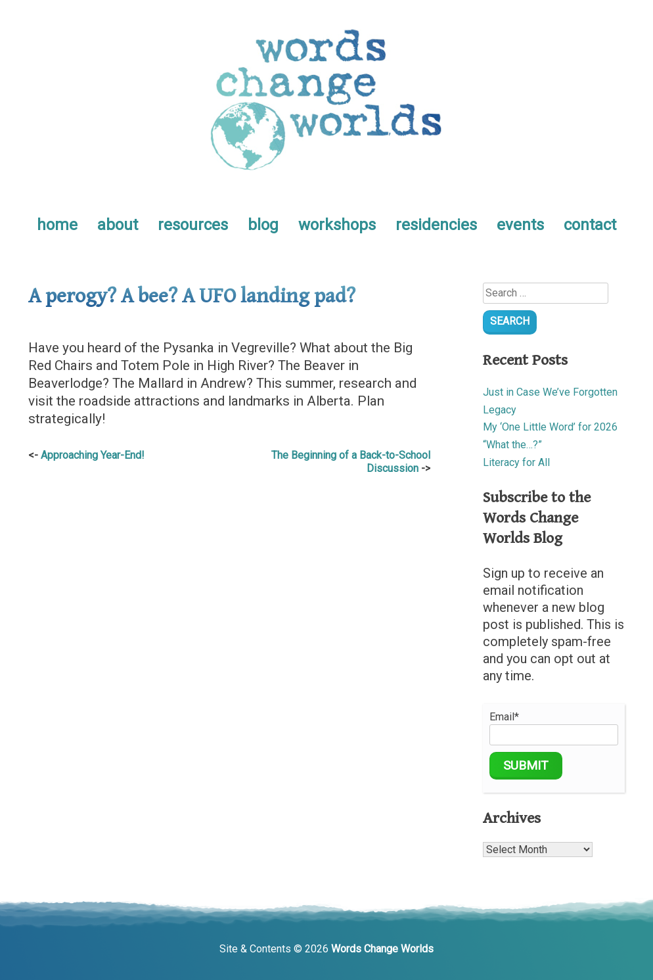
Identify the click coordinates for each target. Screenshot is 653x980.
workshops (337, 225)
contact (590, 225)
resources (193, 225)
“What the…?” (512, 444)
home (57, 225)
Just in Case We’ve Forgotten (550, 392)
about (117, 225)
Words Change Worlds (382, 949)
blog (263, 225)
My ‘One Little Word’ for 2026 (550, 427)
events (520, 225)
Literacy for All (516, 462)
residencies (436, 225)
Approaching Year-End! (93, 455)
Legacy (499, 410)
